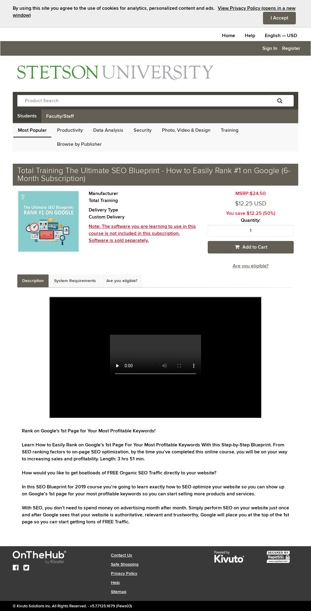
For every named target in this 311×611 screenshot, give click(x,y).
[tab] (33, 280)
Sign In (269, 48)
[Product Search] (141, 100)
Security (143, 130)
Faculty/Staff (60, 116)
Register (291, 48)
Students (27, 116)
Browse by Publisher (79, 144)
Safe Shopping (124, 564)
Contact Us (121, 555)
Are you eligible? (250, 266)
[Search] (279, 101)
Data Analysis (108, 130)
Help (250, 36)
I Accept (283, 17)
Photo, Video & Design (186, 130)
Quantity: (251, 220)
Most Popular (32, 130)
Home (228, 36)
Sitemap (118, 591)
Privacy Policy (124, 573)
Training (229, 130)
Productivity (70, 130)
